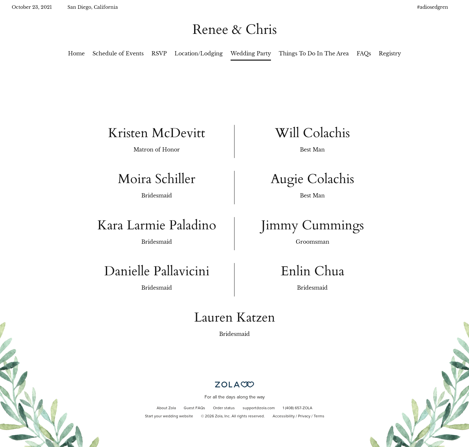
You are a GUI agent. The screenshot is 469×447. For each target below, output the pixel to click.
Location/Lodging (199, 53)
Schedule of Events (118, 53)
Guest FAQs (194, 408)
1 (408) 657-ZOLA (297, 408)
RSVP (159, 53)
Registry (390, 53)
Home (76, 53)
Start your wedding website (169, 416)
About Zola (166, 408)
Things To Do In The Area (314, 53)
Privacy (304, 416)
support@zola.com (259, 408)
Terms (319, 416)
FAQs (364, 53)
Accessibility (284, 416)
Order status (224, 408)
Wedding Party (251, 53)
